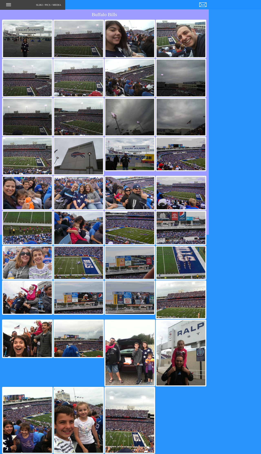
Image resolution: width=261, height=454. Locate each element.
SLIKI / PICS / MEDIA (33, 6)
